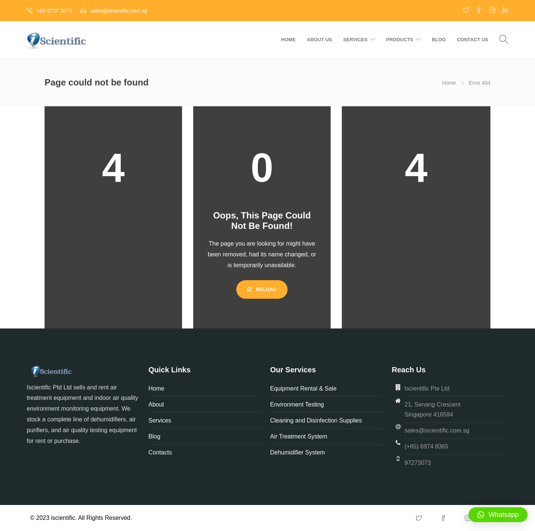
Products (399, 39)
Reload (261, 289)
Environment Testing (297, 404)
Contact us (472, 39)
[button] (498, 514)
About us (319, 39)
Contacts (160, 452)
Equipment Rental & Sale (303, 388)
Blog (439, 39)
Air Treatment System (299, 436)
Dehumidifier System (297, 452)
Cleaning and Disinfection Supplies (316, 420)
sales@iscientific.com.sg (437, 430)
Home (288, 39)
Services (355, 39)
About (157, 404)
